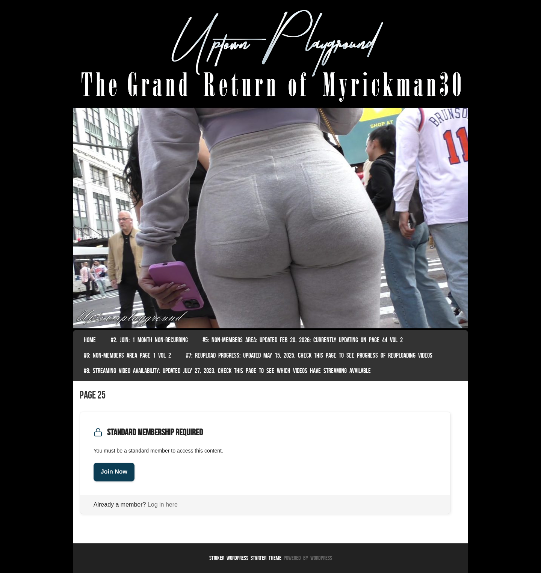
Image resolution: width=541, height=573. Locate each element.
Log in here (163, 504)
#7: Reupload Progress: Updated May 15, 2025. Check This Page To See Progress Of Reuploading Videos (309, 355)
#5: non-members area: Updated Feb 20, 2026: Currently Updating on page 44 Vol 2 (302, 340)
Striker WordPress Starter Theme (245, 558)
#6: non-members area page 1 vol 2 (127, 355)
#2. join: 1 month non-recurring (149, 340)
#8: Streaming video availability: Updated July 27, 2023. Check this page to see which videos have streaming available (227, 370)
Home (90, 340)
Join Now (114, 472)
